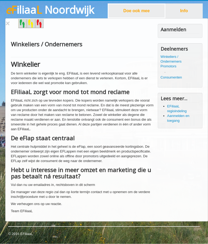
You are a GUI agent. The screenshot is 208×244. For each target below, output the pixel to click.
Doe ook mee (136, 10)
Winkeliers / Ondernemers (171, 59)
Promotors (169, 66)
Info (184, 10)
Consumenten (171, 77)
